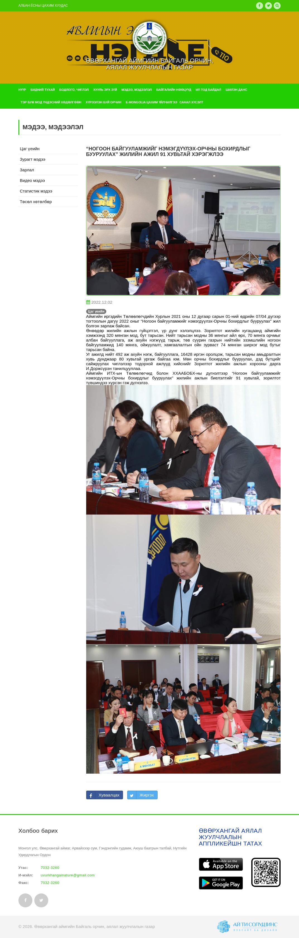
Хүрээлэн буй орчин (103, 102)
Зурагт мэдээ (32, 159)
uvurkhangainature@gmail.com (68, 875)
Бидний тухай (42, 89)
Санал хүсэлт (191, 102)
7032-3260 (50, 868)
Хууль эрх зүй (105, 89)
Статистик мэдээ (36, 191)
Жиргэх (147, 795)
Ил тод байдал (208, 89)
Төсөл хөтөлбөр (36, 201)
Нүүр (22, 89)
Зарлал (27, 169)
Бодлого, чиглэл (74, 89)
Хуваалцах (109, 795)
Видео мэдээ (32, 180)
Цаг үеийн (30, 148)
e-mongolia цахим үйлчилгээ (151, 102)
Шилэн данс (236, 89)
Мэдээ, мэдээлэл (136, 89)
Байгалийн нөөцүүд (173, 89)
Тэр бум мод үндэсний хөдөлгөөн (51, 102)
